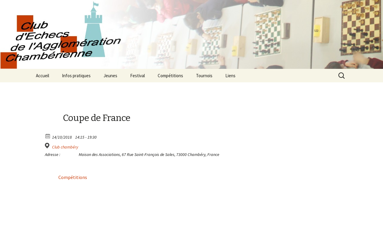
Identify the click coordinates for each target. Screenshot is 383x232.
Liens (230, 75)
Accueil (42, 75)
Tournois (204, 75)
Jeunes (110, 75)
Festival (137, 75)
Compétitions (170, 75)
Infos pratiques (76, 75)
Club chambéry (65, 147)
